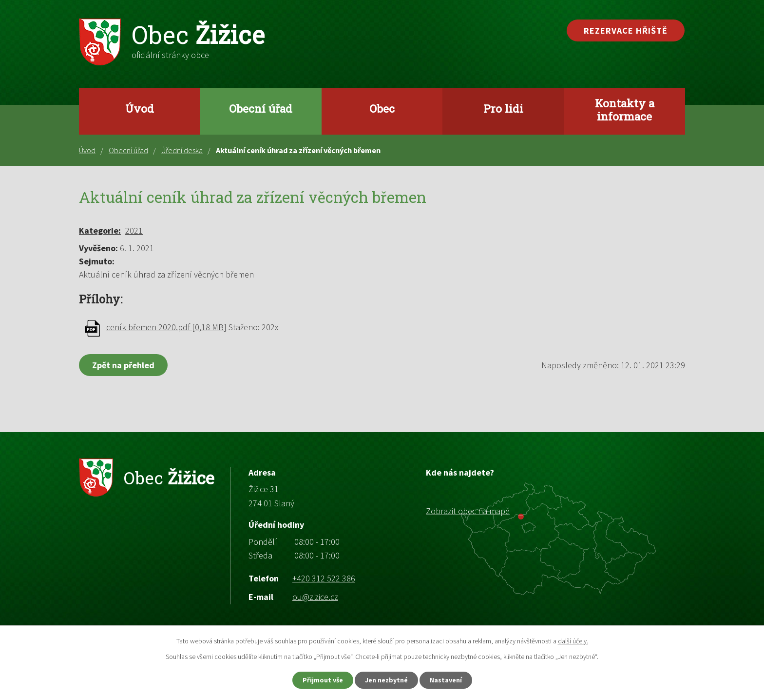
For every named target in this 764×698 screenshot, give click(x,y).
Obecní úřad (260, 108)
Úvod (139, 108)
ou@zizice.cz (315, 596)
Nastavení (446, 680)
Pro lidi (503, 108)
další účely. (573, 641)
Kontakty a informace (624, 109)
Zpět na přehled (123, 365)
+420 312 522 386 (323, 578)
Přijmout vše (323, 680)
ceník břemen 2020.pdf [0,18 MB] (166, 327)
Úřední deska (182, 150)
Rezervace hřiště (626, 30)
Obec (382, 108)
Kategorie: (100, 230)
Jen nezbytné (386, 680)
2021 (134, 230)
